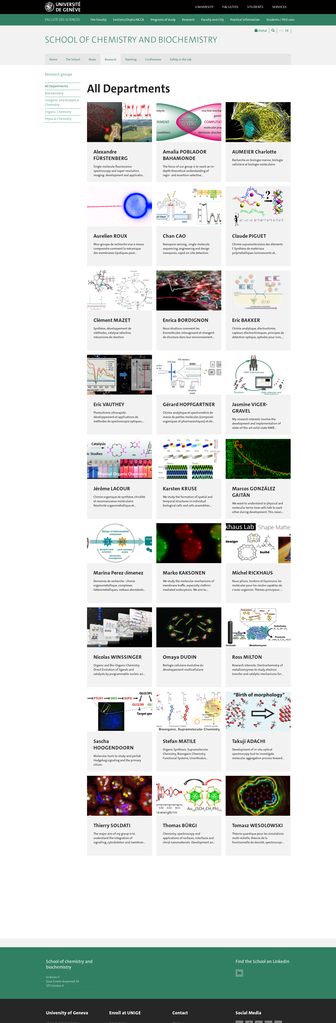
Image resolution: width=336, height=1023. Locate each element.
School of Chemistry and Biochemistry (131, 39)
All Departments (56, 86)
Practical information (245, 19)
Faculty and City (212, 19)
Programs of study (163, 19)
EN (281, 31)
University (204, 7)
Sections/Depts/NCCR (128, 19)
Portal (261, 30)
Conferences (153, 59)
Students (255, 7)
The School (73, 59)
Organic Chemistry (58, 112)
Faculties (230, 7)
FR (287, 31)
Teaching (130, 59)
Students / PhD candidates (285, 19)
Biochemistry (54, 93)
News (92, 59)
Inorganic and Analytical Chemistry (62, 102)
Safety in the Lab (181, 59)
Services (279, 7)
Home (53, 59)
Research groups (58, 74)
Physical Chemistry (58, 119)
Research (188, 19)
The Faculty (98, 19)
